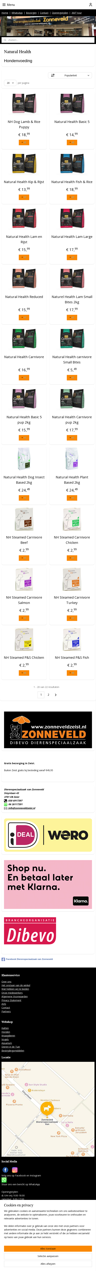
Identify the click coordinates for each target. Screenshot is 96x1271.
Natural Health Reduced (24, 297)
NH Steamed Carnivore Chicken (72, 540)
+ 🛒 (24, 142)
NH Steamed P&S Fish (72, 657)
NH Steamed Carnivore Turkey (72, 600)
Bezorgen (31, 12)
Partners (6, 1011)
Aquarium (7, 1043)
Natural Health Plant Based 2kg (72, 480)
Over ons (6, 981)
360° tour (76, 12)
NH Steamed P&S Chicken (24, 657)
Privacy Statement (11, 1000)
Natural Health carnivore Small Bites (72, 360)
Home (5, 12)
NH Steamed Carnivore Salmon (24, 600)
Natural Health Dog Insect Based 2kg (24, 480)
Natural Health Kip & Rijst (24, 182)
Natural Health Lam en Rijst (24, 239)
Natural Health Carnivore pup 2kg (72, 420)
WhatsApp (17, 12)
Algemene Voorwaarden (15, 996)
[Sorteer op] (70, 75)
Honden (6, 1031)
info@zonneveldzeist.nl (21, 808)
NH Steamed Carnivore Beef (24, 540)
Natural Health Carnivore (24, 357)
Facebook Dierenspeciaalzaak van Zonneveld (27, 959)
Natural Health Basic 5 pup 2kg (24, 420)
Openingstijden (60, 12)
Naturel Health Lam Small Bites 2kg (72, 299)
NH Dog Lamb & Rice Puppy (24, 124)
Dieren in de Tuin (11, 1046)
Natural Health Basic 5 (71, 122)
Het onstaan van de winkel (16, 985)
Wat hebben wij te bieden (15, 989)
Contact (44, 12)
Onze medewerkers (12, 992)
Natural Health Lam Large (71, 237)
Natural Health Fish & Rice (71, 182)
